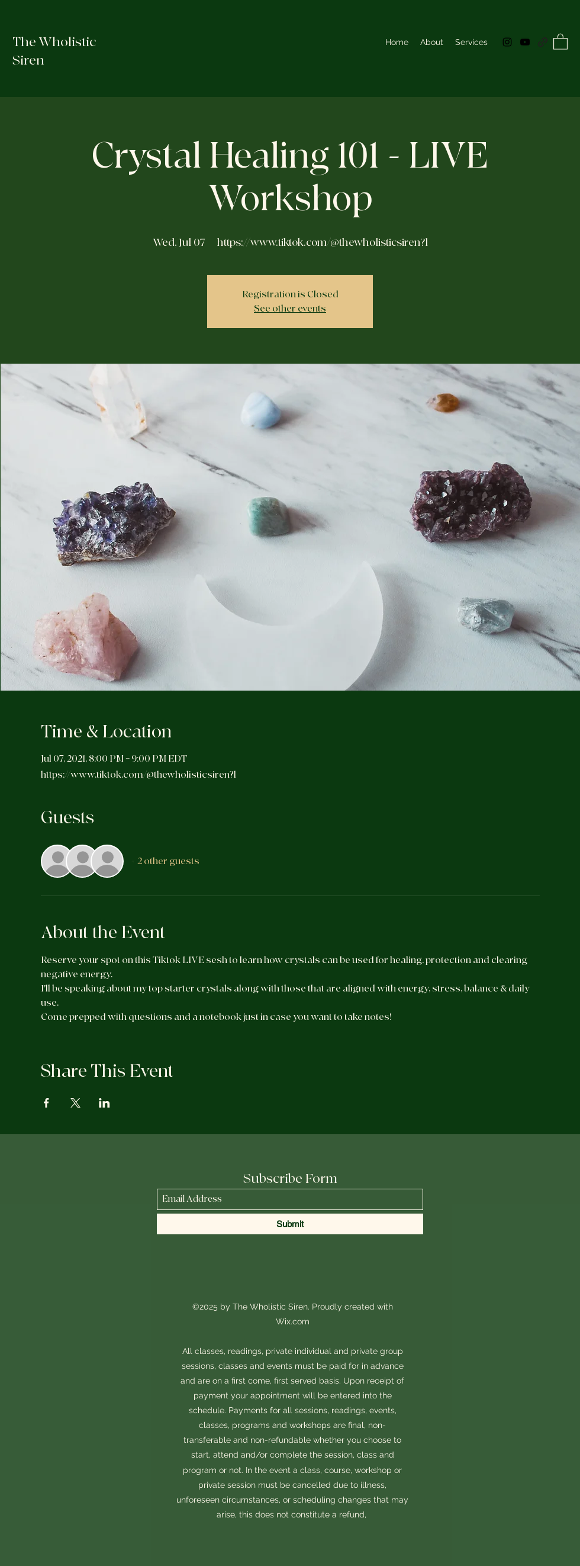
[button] (560, 41)
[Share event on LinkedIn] (104, 1103)
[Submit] (290, 1224)
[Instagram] (507, 42)
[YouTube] (525, 42)
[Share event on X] (75, 1103)
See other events (290, 309)
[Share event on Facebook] (46, 1103)
